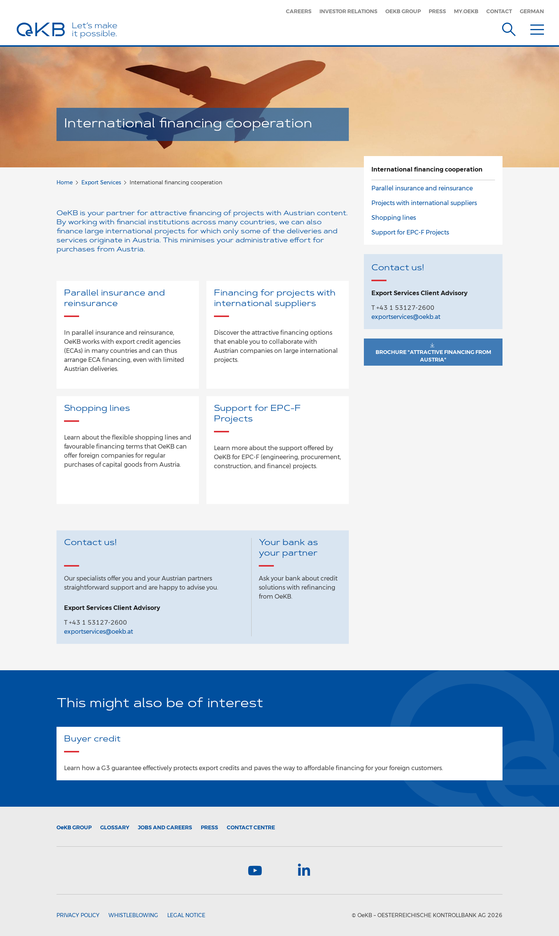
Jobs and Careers (165, 827)
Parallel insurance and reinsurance (422, 188)
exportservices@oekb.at (98, 631)
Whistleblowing (133, 915)
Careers (299, 11)
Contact (499, 11)
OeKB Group (403, 11)
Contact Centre (251, 827)
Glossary (114, 827)
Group (74, 827)
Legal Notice (186, 915)
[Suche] (509, 28)
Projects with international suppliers (424, 203)
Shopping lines (393, 217)
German (532, 11)
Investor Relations (348, 11)
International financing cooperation (427, 169)
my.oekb (466, 11)
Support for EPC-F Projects (410, 232)
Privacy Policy (78, 915)
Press (437, 11)
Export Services (101, 182)
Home (65, 182)
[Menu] (537, 28)
